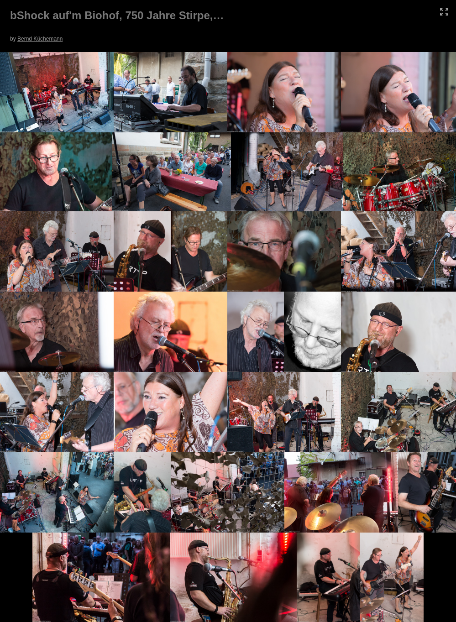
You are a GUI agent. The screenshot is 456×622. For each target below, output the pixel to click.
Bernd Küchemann (40, 39)
